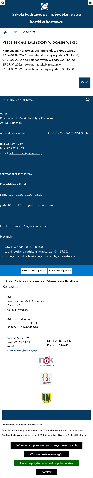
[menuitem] (34, 271)
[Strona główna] (5, 32)
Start (16, 31)
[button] (46, 365)
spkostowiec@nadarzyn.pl (25, 153)
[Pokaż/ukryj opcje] (3, 3)
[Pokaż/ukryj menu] (90, 3)
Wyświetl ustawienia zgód (46, 454)
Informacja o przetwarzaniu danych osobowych (46, 445)
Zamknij (46, 472)
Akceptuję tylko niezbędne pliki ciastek (46, 463)
